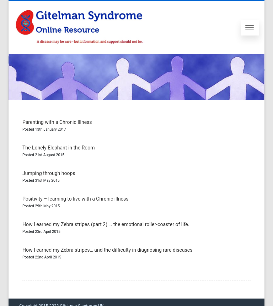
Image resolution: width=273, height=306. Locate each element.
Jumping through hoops (48, 173)
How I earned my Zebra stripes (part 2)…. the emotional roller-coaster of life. (105, 224)
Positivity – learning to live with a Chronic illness (75, 199)
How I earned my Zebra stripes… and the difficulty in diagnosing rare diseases (107, 250)
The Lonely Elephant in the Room (58, 148)
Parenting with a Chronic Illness (57, 122)
